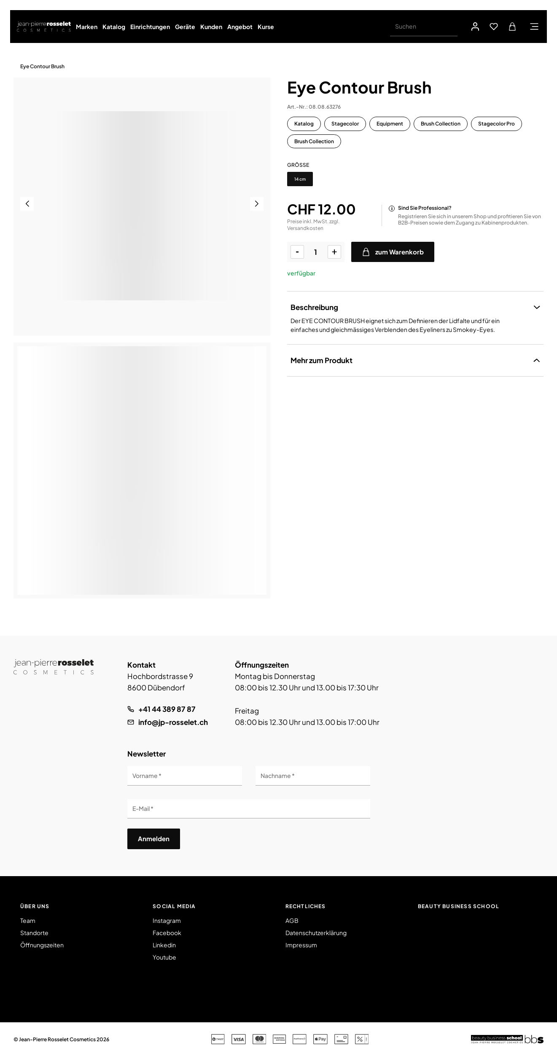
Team (27, 920)
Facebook (167, 932)
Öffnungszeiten (42, 945)
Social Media (174, 906)
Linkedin (164, 945)
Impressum (301, 945)
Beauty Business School (458, 906)
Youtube (164, 957)
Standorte (34, 932)
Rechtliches (305, 906)
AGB (292, 920)
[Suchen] (423, 26)
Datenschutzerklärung (316, 932)
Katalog (113, 26)
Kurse (266, 26)
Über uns (35, 906)
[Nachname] (313, 776)
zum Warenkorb (393, 252)
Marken (86, 26)
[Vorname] (184, 776)
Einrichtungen (150, 26)
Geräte (185, 26)
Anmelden (154, 838)
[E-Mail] (248, 808)
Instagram (167, 920)
